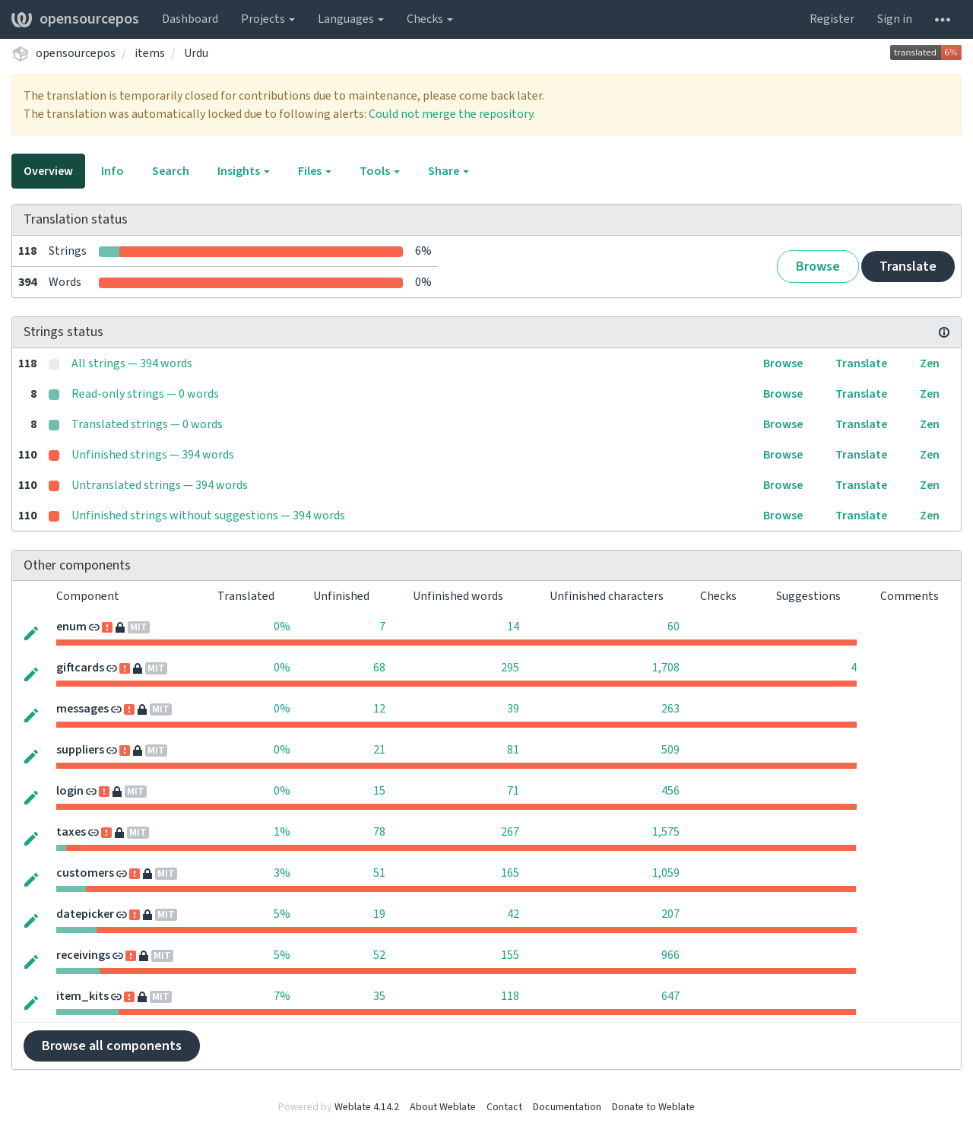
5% (282, 914)
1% (282, 832)
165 (510, 873)
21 (379, 749)
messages (82, 708)
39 (513, 708)
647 (670, 996)
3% (282, 873)
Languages (351, 19)
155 (510, 955)
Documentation (567, 1107)
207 (670, 914)
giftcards (80, 667)
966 (670, 955)
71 (513, 790)
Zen (930, 363)
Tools (380, 171)
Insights (243, 171)
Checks (430, 19)
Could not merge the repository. (452, 114)
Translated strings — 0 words (147, 424)
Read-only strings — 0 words (145, 394)
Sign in (894, 19)
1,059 (666, 873)
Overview (48, 171)
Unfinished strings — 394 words (152, 454)
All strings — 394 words (131, 363)
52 (379, 955)
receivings (83, 955)
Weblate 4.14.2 (366, 1107)
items (150, 53)
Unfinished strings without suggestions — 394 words (208, 515)
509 (670, 749)
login (70, 790)
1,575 (666, 832)
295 (510, 667)
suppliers (80, 749)
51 (379, 873)
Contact (504, 1107)
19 (379, 914)
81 (513, 749)
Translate (908, 266)
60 (673, 626)
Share (448, 171)
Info (112, 171)
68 (379, 667)
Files (314, 171)
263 (670, 708)
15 (379, 790)
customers (85, 873)
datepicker (85, 914)
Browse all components (112, 1045)
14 (513, 626)
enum (71, 626)
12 (379, 708)
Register (832, 19)
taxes (71, 832)
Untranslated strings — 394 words (159, 485)
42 (513, 914)
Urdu (196, 53)
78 (379, 832)
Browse (818, 266)
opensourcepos (75, 19)
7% (282, 996)
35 (379, 996)
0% (282, 626)
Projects (268, 19)
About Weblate (443, 1107)
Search (170, 171)
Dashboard (190, 19)
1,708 (666, 667)
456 (670, 790)
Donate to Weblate (653, 1107)
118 (510, 996)
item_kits (82, 996)
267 (510, 832)
